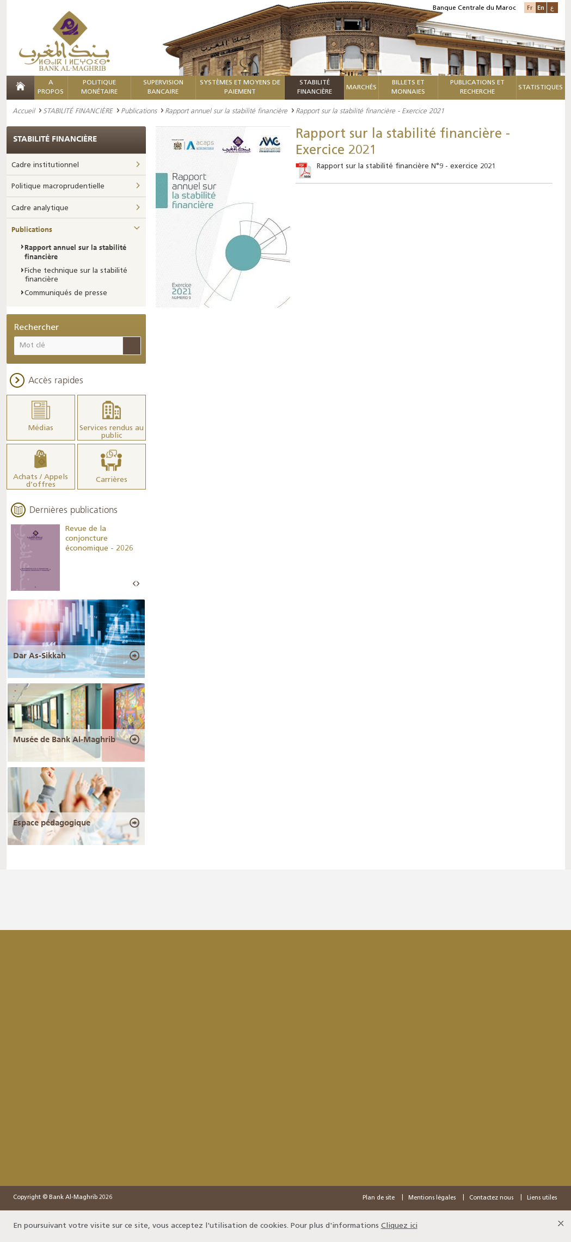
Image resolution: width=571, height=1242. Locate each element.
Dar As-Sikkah (39, 655)
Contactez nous (491, 1198)
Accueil (24, 110)
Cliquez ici (399, 1226)
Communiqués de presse (65, 293)
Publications (139, 110)
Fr (529, 7)
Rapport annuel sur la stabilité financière (226, 110)
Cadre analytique (40, 208)
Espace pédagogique (51, 823)
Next (137, 584)
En (540, 7)
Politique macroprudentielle (58, 186)
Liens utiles (542, 1198)
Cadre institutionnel (45, 165)
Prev (134, 584)
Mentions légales (432, 1198)
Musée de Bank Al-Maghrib (64, 739)
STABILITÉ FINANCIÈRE (78, 110)
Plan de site (379, 1198)
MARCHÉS (361, 87)
